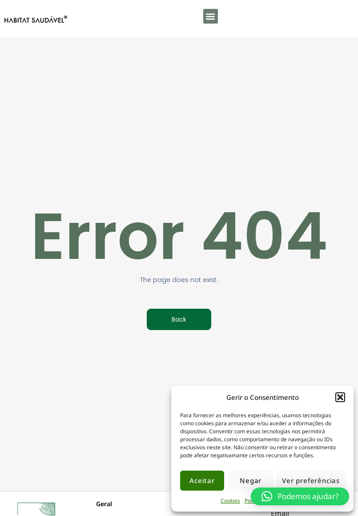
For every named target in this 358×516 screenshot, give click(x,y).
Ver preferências (311, 480)
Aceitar (202, 480)
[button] (340, 397)
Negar (250, 480)
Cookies (230, 500)
